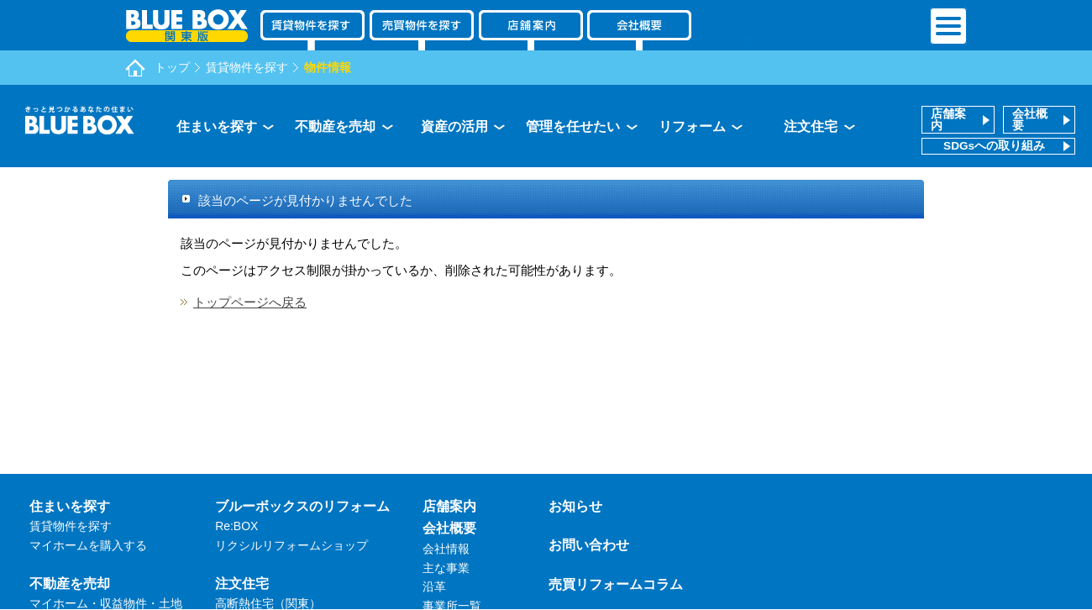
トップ (172, 67)
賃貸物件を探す (247, 67)
